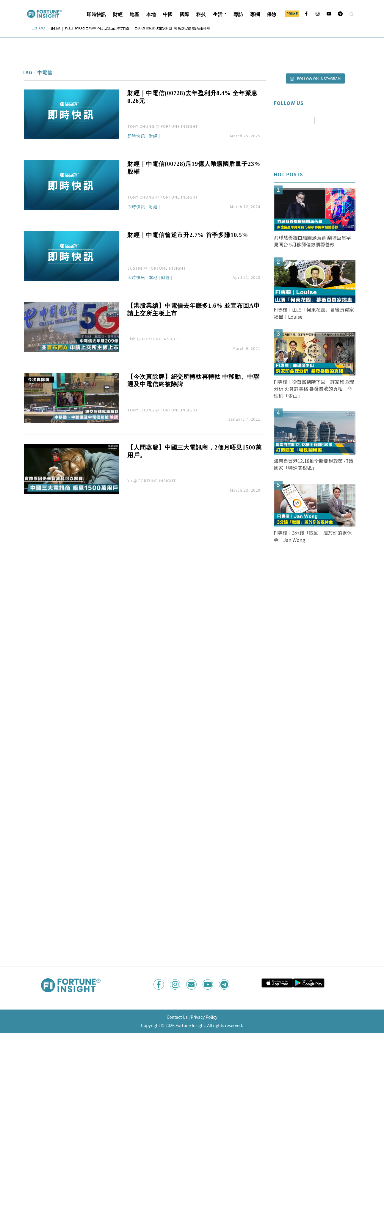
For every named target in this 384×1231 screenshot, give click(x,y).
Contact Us (177, 1017)
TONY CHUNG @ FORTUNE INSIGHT (162, 126)
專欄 (255, 14)
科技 (201, 14)
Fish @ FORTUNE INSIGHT (153, 339)
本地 (151, 14)
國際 (184, 14)
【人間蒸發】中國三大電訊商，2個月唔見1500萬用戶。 (194, 451)
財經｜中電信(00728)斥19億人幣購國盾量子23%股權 (193, 168)
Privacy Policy (204, 1017)
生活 (217, 14)
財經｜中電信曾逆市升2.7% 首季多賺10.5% (187, 235)
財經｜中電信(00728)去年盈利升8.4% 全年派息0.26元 (192, 97)
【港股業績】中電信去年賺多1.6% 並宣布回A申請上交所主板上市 (193, 309)
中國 (168, 14)
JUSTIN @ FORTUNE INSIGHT (156, 268)
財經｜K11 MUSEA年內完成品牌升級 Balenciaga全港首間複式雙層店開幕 (131, 27)
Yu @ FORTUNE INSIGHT (151, 480)
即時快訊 (96, 14)
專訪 (238, 14)
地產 (134, 14)
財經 (118, 14)
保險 (271, 14)
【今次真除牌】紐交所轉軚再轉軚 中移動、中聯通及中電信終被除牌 (193, 380)
